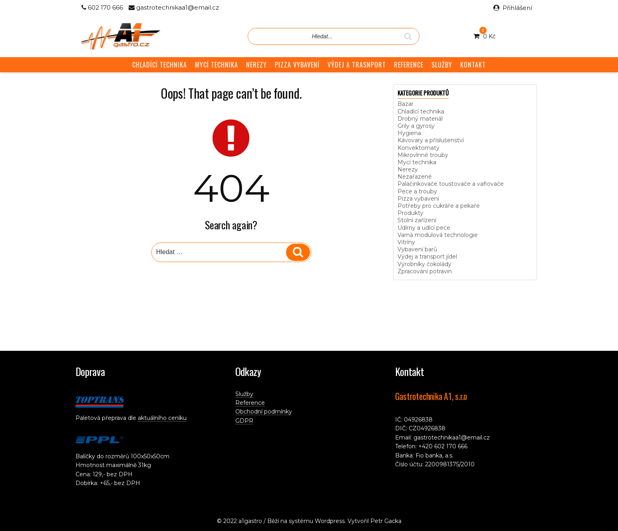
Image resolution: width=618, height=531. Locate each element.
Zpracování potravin (424, 271)
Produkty (410, 213)
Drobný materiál (420, 118)
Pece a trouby (417, 191)
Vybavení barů (417, 249)
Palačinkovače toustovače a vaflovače (450, 183)
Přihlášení (517, 8)
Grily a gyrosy (416, 125)
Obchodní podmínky (263, 411)
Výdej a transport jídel (427, 256)
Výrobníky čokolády (424, 264)
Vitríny (406, 242)
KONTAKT (473, 65)
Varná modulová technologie (437, 235)
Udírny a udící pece (423, 227)
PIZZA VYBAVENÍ (297, 65)
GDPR (244, 420)
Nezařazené (414, 176)
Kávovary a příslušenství (430, 140)
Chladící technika (420, 111)
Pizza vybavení (418, 198)
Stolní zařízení (416, 220)
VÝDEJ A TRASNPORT (357, 65)
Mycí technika (416, 162)
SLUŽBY (441, 65)
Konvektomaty (418, 147)
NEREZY (256, 65)
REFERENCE (408, 65)
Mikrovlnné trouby (422, 155)
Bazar (405, 103)
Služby (244, 394)
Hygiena (409, 133)
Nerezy (407, 169)
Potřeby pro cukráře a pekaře (438, 205)
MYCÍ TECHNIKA (216, 65)
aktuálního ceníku (162, 418)
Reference (250, 402)
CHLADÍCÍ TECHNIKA (159, 65)
